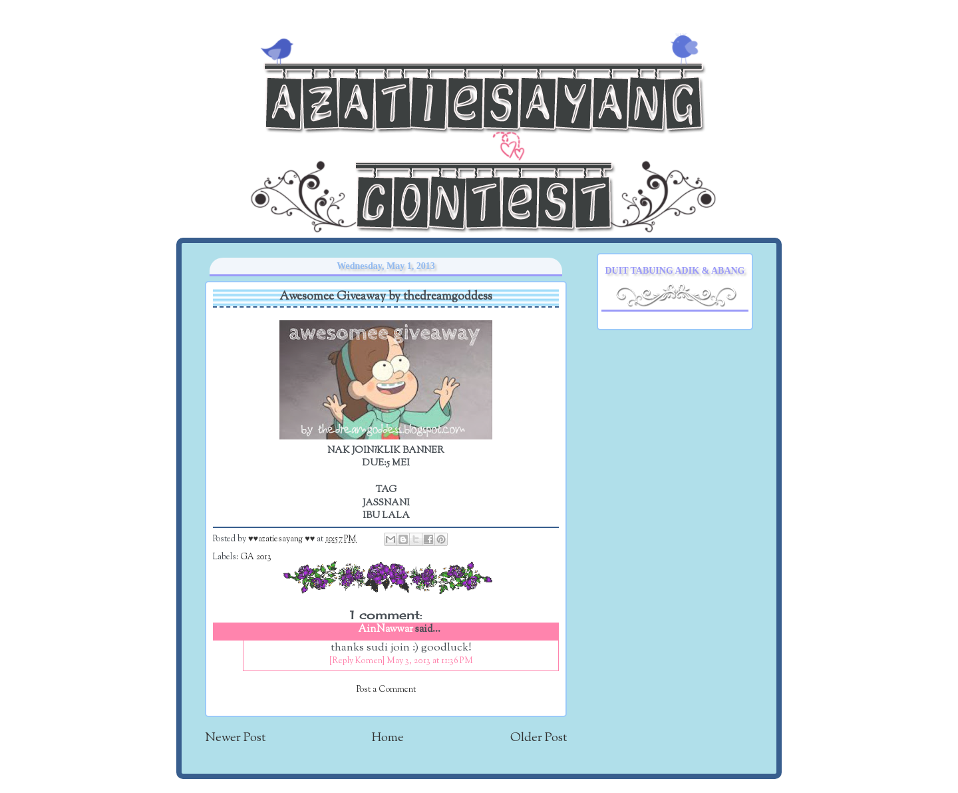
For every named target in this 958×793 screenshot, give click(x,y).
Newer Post (235, 738)
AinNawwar (386, 630)
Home (388, 738)
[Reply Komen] (357, 661)
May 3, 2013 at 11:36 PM (430, 661)
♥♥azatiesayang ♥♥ (282, 539)
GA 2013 (255, 557)
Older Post (538, 738)
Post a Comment (386, 690)
